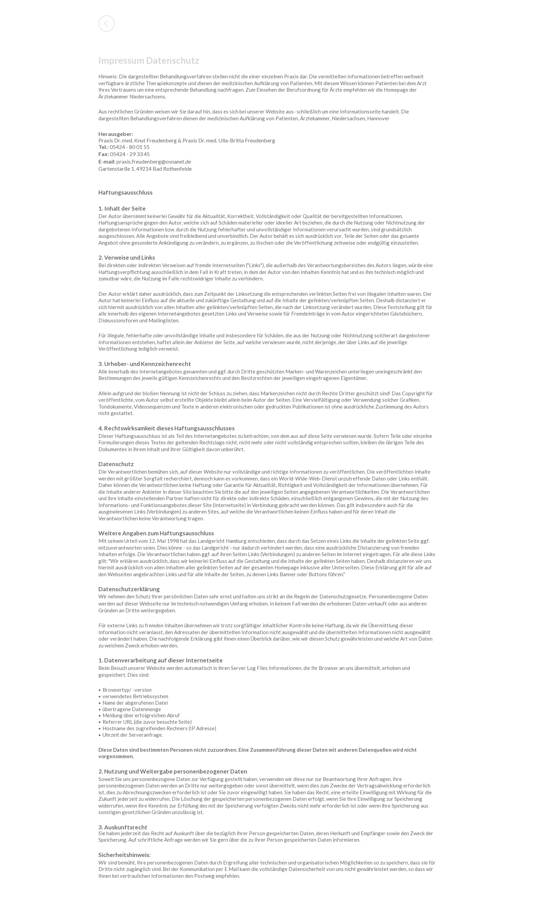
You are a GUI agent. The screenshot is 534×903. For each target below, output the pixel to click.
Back (106, 23)
